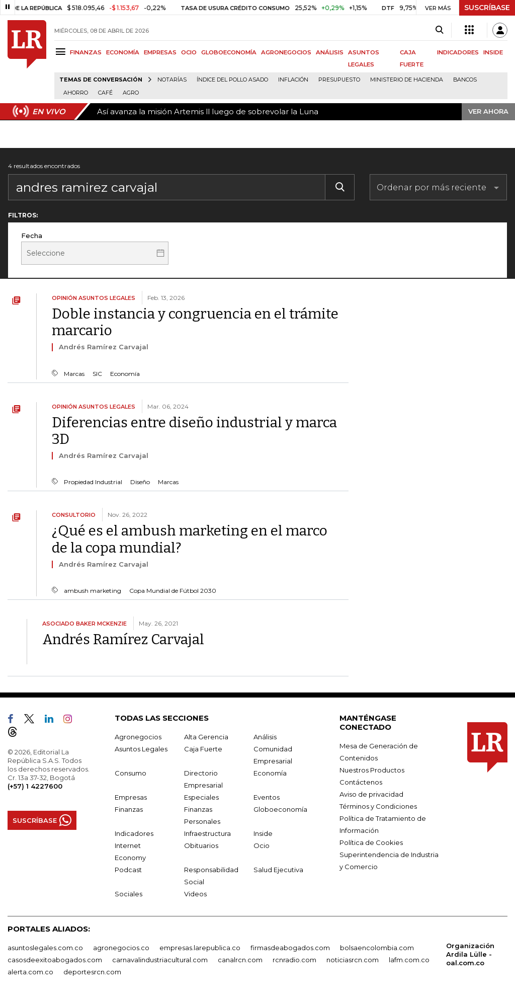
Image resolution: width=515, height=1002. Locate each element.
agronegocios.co (121, 948)
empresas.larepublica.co (199, 948)
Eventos (266, 797)
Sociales (128, 894)
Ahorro (75, 93)
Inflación (293, 79)
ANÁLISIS (330, 52)
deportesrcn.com (92, 972)
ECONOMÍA (122, 52)
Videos (195, 894)
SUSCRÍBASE (487, 7)
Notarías (172, 79)
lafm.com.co (409, 960)
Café (105, 93)
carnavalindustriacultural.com (160, 960)
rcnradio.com (294, 960)
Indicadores (134, 833)
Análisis (265, 737)
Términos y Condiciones (378, 806)
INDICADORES (458, 52)
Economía (270, 773)
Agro (131, 93)
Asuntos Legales (141, 749)
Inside (263, 833)
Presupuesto (339, 79)
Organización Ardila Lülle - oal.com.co (470, 954)
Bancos (465, 79)
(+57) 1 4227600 (35, 786)
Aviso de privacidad (371, 794)
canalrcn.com (240, 960)
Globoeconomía (280, 809)
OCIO (189, 52)
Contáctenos (360, 782)
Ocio (261, 845)
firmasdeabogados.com (290, 948)
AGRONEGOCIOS (286, 52)
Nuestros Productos (371, 770)
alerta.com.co (30, 972)
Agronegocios (138, 737)
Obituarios (201, 845)
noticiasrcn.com (352, 960)
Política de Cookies (371, 842)
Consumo (130, 773)
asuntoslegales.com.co (45, 948)
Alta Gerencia (206, 737)
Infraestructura (207, 833)
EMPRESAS (160, 52)
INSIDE (493, 52)
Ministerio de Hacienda (406, 79)
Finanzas (129, 809)
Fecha (31, 236)
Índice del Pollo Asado (232, 79)
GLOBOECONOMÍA (228, 52)
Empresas (131, 797)
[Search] (439, 30)
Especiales (201, 797)
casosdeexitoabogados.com (55, 960)
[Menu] (62, 51)
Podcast (128, 870)
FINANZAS (86, 52)
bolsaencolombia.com (377, 948)
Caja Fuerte (203, 749)
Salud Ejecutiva (278, 870)
